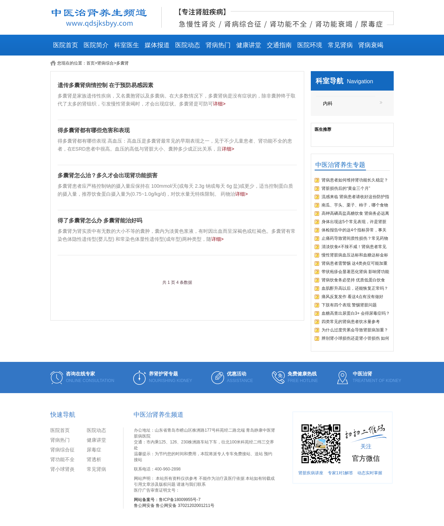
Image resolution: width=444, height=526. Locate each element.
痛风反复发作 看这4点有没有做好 (352, 296)
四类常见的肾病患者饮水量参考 (351, 321)
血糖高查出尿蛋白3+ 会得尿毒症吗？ (356, 313)
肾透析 (94, 459)
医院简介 (96, 45)
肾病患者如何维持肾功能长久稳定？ (355, 180)
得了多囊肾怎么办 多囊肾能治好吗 (100, 220)
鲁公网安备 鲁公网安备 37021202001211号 (174, 505)
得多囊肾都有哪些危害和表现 (94, 130)
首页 (90, 63)
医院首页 (65, 45)
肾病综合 (105, 63)
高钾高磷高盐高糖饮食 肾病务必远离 (355, 213)
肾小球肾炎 (62, 469)
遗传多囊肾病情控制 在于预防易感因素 (105, 85)
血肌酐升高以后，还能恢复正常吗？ (355, 288)
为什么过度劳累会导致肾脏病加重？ (355, 330)
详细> (219, 104)
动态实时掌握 (369, 472)
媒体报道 (157, 45)
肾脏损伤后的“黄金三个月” (346, 188)
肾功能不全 (62, 459)
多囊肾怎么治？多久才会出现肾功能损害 (107, 175)
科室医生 (126, 45)
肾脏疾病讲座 (310, 472)
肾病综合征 (62, 449)
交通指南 (279, 45)
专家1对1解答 (340, 472)
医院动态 (187, 45)
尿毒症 (94, 449)
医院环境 (309, 45)
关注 (366, 446)
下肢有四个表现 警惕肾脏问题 (349, 305)
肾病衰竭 (370, 45)
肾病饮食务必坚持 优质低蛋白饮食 (353, 280)
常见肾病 (340, 45)
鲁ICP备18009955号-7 (179, 499)
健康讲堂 (248, 45)
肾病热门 (218, 45)
